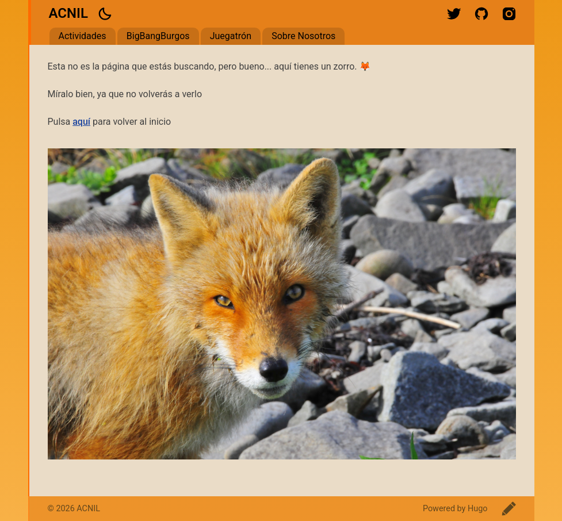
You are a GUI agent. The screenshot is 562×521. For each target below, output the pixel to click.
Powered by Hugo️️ (455, 509)
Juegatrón (230, 35)
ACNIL (68, 13)
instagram (509, 14)
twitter (454, 14)
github (481, 14)
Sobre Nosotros (303, 35)
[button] (105, 14)
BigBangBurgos (158, 35)
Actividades (82, 35)
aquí (81, 121)
